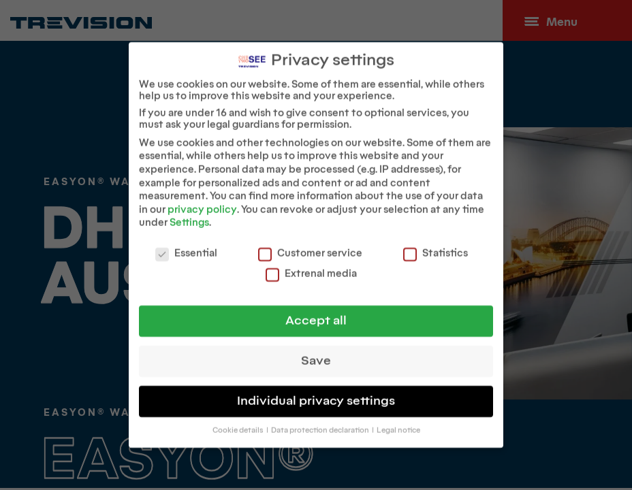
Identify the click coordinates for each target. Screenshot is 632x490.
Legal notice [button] (398, 424)
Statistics (435, 246)
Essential (186, 246)
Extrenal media (311, 267)
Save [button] (316, 354)
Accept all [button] (316, 314)
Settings (189, 217)
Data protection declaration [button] (320, 424)
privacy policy (202, 203)
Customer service (310, 246)
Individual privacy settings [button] (316, 394)
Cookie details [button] (238, 424)
